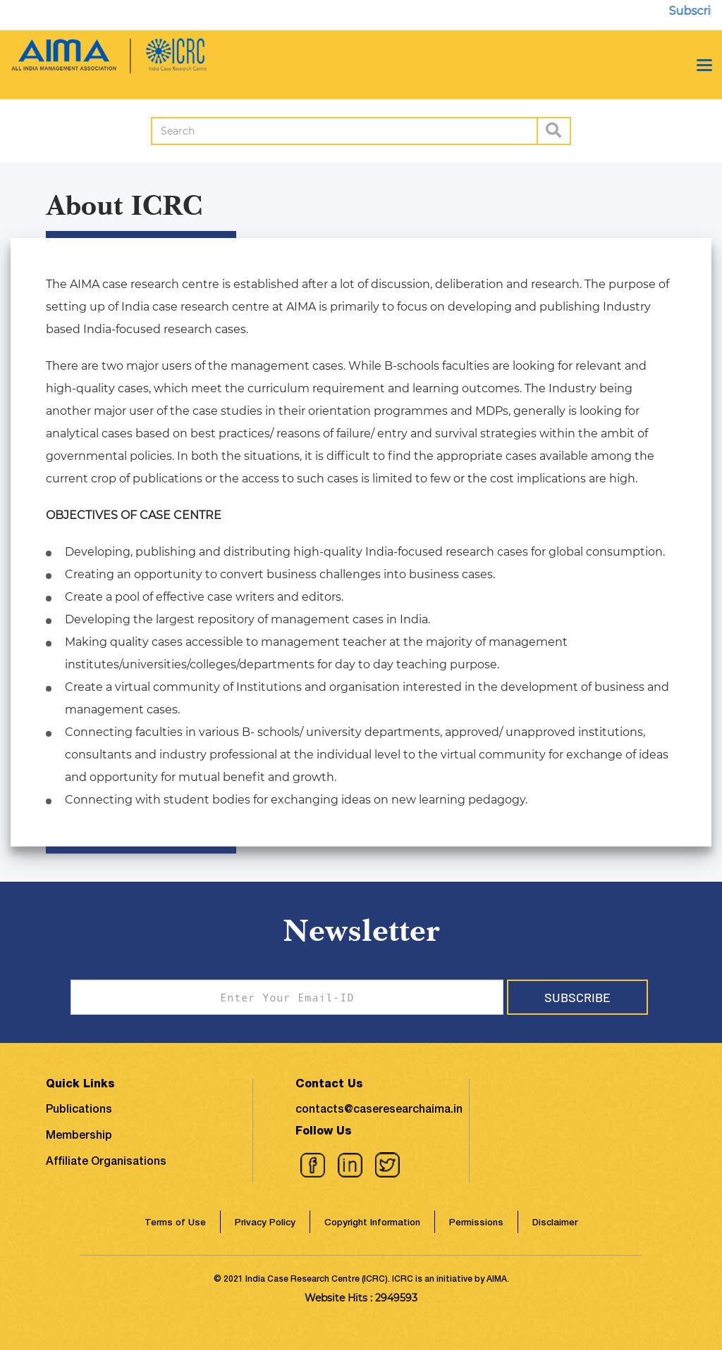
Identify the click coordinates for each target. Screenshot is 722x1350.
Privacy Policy (265, 1223)
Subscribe (577, 997)
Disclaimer (554, 1223)
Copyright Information (372, 1223)
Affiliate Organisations (106, 1162)
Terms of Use (175, 1223)
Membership (79, 1136)
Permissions (476, 1223)
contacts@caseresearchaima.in (379, 1110)
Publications (79, 1110)
